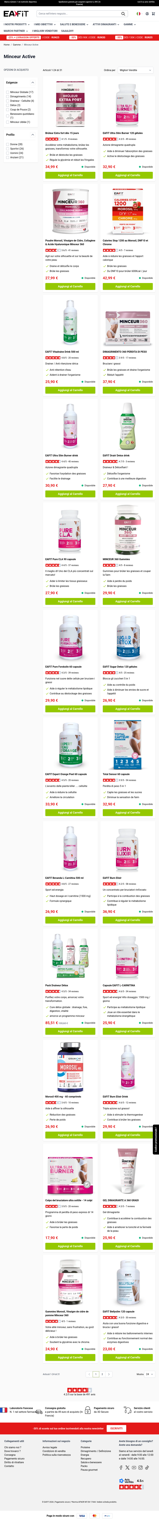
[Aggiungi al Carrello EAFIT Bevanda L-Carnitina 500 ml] (70, 920)
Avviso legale (50, 1447)
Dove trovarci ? (12, 1451)
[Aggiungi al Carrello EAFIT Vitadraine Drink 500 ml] (70, 390)
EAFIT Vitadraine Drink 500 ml (62, 351)
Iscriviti (116, 1428)
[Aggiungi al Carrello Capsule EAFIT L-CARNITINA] (128, 1031)
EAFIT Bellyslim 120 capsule (118, 1311)
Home (7, 44)
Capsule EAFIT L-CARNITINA (119, 985)
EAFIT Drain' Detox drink (116, 455)
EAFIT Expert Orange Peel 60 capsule (66, 774)
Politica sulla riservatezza (57, 1454)
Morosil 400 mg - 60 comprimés (63, 1096)
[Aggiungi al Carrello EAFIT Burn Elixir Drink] (128, 1135)
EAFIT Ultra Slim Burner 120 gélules (123, 133)
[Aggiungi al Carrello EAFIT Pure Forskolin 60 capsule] (70, 708)
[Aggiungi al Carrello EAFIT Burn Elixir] (128, 920)
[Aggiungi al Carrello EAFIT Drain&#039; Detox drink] (128, 493)
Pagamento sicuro (14, 1458)
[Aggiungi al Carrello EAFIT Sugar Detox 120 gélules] (128, 708)
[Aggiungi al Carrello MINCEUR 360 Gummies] (128, 601)
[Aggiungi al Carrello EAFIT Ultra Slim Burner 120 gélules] (128, 175)
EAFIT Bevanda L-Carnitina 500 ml (64, 877)
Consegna (10, 1454)
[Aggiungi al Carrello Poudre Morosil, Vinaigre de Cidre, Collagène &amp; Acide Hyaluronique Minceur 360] (70, 286)
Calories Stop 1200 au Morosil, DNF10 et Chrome (125, 242)
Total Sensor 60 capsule (116, 774)
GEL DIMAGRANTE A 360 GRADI (121, 1200)
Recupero (86, 1458)
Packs (84, 1466)
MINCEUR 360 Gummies (116, 559)
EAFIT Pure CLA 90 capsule (60, 559)
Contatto (9, 1466)
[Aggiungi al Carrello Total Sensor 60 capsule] (128, 812)
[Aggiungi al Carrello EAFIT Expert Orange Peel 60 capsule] (70, 812)
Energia (85, 1454)
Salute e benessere (91, 1462)
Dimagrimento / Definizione (96, 1451)
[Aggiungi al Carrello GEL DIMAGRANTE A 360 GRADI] (128, 1246)
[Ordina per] (135, 70)
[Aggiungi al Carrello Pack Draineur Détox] (70, 1031)
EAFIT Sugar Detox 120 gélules (120, 666)
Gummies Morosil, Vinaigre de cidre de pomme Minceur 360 (67, 1313)
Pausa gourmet (89, 1469)
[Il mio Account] (147, 14)
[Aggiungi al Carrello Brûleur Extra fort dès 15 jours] (70, 175)
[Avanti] (108, 1374)
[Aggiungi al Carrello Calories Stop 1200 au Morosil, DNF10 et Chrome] (128, 286)
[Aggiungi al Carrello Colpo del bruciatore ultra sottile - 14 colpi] (70, 1246)
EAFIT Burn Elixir (112, 877)
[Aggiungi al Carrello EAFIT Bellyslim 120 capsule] (128, 1357)
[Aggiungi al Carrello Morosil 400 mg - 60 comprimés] (70, 1135)
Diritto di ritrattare (14, 1462)
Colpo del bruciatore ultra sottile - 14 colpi (68, 1200)
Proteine (85, 1447)
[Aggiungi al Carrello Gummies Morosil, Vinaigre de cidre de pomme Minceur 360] (70, 1357)
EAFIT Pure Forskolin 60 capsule (63, 666)
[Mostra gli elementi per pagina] (149, 1374)
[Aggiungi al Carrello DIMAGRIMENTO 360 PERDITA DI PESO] (128, 390)
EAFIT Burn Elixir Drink (115, 1096)
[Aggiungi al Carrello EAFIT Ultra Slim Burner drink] (70, 493)
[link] (89, 1374)
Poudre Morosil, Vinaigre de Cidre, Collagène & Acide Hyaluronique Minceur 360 (70, 242)
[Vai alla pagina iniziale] (16, 13)
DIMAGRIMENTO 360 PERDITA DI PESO (125, 351)
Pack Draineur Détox (56, 985)
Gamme (16, 44)
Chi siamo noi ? (12, 1447)
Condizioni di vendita (54, 1451)
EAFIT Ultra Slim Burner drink (61, 455)
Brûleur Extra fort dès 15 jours (62, 133)
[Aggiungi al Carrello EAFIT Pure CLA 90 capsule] (70, 601)
